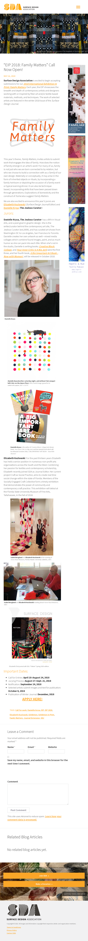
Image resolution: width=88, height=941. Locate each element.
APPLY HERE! (32, 699)
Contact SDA (11, 933)
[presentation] (24, 773)
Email (31, 747)
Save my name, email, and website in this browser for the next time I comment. (37, 762)
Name (10, 747)
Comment (12, 781)
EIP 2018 (48, 710)
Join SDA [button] (44, 875)
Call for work (21, 710)
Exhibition (33, 714)
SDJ (42, 718)
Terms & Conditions (14, 927)
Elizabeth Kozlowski (14, 204)
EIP (42, 710)
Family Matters (16, 718)
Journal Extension (32, 718)
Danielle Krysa (11, 207)
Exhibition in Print (46, 714)
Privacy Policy (12, 930)
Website (52, 747)
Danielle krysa (34, 710)
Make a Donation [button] (44, 884)
